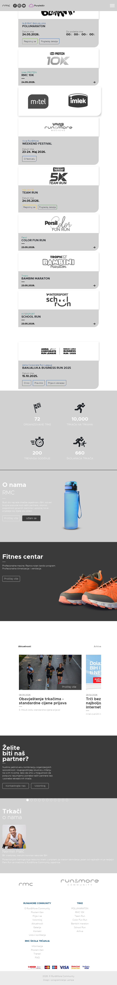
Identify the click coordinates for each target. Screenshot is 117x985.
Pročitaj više (11, 518)
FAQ (37, 957)
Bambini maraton (35, 278)
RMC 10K (27, 75)
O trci (26, 383)
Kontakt (37, 931)
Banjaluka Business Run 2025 (46, 368)
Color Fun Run (33, 240)
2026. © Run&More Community (58, 976)
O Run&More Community (37, 908)
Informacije (37, 946)
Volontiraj (39, 785)
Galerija (37, 927)
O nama (14, 485)
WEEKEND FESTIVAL (37, 144)
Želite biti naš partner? (15, 753)
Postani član (37, 912)
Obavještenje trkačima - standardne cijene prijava (43, 701)
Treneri (37, 953)
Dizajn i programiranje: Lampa (58, 980)
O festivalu (29, 158)
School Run (31, 317)
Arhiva (97, 646)
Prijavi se (37, 916)
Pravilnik (39, 383)
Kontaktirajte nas (16, 785)
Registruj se (30, 41)
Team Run (30, 193)
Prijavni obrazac (56, 383)
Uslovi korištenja (37, 935)
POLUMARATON (33, 26)
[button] (27, 800)
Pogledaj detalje (49, 41)
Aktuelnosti (24, 646)
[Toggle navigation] (112, 6)
